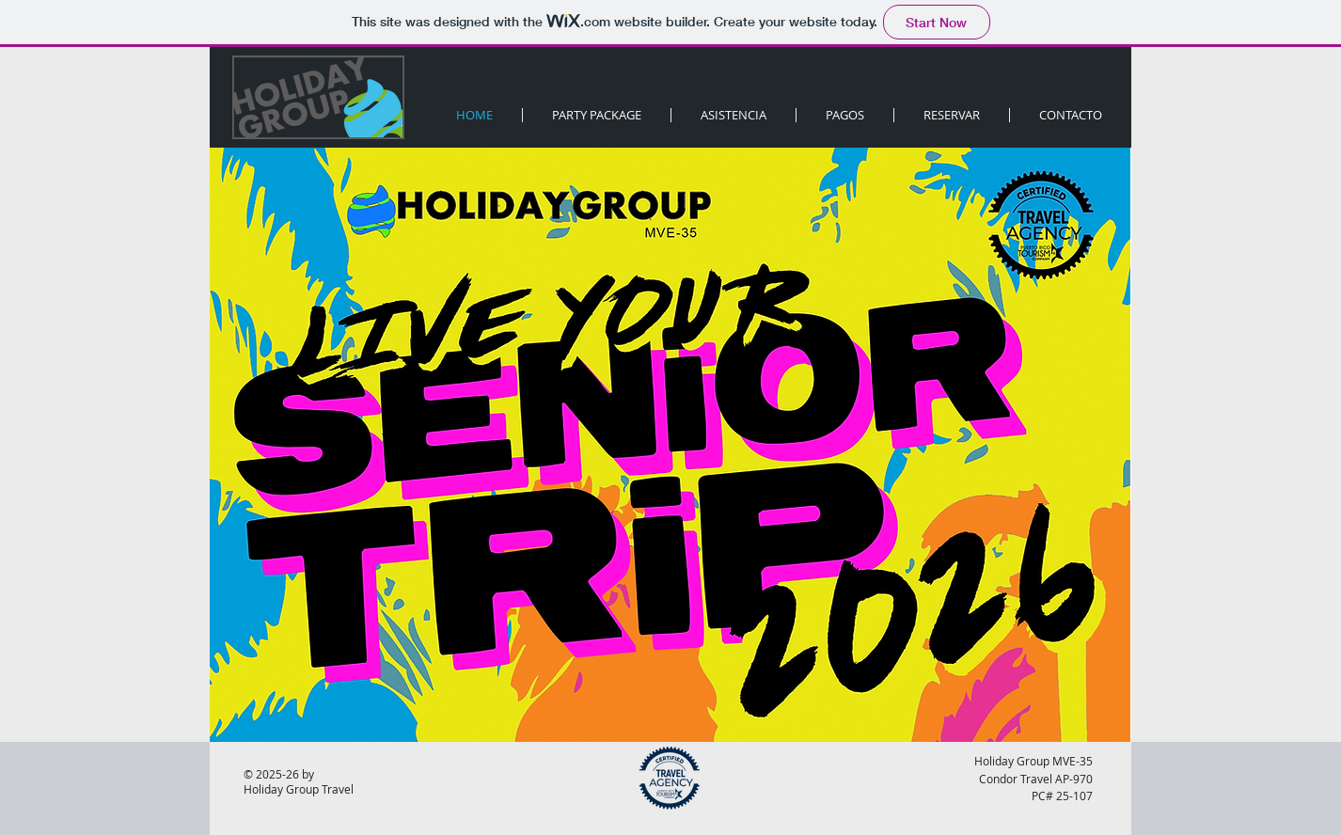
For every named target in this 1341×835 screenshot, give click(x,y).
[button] (951, 115)
